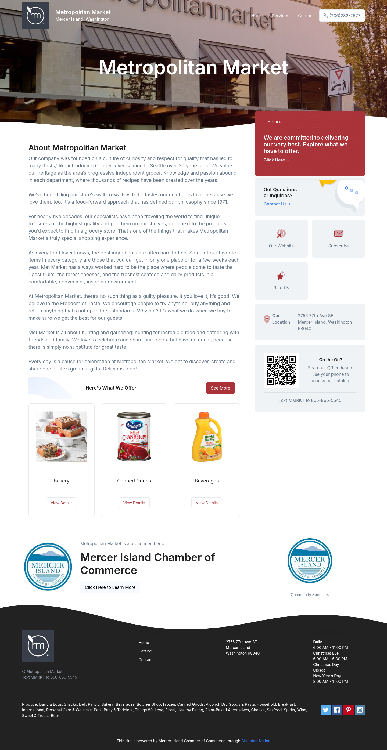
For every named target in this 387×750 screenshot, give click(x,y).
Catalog (145, 651)
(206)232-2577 (342, 15)
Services (280, 15)
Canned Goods (134, 481)
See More (220, 388)
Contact (306, 15)
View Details (61, 502)
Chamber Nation (255, 740)
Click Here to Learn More (110, 587)
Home (257, 15)
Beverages (207, 481)
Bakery (62, 481)
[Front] (36, 15)
